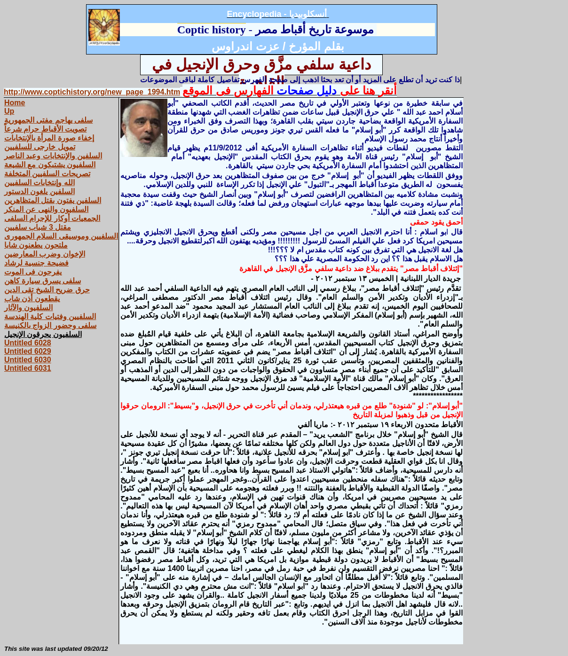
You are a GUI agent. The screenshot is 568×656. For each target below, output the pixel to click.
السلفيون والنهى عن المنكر (46, 209)
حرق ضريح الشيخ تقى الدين (47, 290)
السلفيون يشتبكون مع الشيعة (49, 165)
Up (9, 111)
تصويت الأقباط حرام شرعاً (45, 129)
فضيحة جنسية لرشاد (36, 263)
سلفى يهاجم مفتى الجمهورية (48, 120)
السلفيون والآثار (28, 308)
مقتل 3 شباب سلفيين (37, 227)
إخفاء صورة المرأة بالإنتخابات (49, 138)
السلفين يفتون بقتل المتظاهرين (52, 200)
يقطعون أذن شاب (32, 299)
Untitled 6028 (27, 343)
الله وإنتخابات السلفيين (39, 183)
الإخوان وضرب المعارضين (44, 254)
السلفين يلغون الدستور (39, 191)
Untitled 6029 (27, 351)
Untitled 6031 (27, 368)
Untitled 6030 (27, 360)
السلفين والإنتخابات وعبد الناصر (53, 156)
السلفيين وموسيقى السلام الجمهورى (61, 236)
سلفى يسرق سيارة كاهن (42, 281)
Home (14, 103)
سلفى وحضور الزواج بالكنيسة (50, 325)
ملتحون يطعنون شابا (36, 245)
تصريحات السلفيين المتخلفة (47, 174)
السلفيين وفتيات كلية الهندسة (50, 316)
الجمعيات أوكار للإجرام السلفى (52, 218)
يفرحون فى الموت (33, 272)
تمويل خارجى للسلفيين (39, 147)
